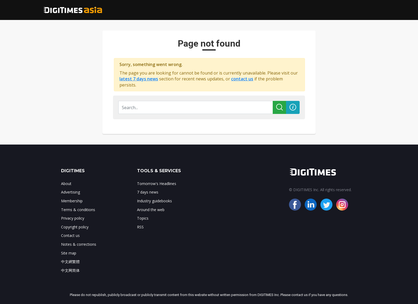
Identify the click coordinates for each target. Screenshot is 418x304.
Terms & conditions (78, 209)
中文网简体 (70, 270)
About (66, 183)
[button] (293, 107)
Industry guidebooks (154, 200)
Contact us (70, 235)
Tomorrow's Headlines (156, 183)
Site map (68, 253)
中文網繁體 (70, 261)
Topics (142, 218)
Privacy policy (72, 218)
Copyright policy (75, 226)
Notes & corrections (78, 244)
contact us (242, 79)
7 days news (147, 192)
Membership (72, 200)
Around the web (150, 209)
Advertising (70, 192)
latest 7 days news (138, 79)
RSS (140, 226)
